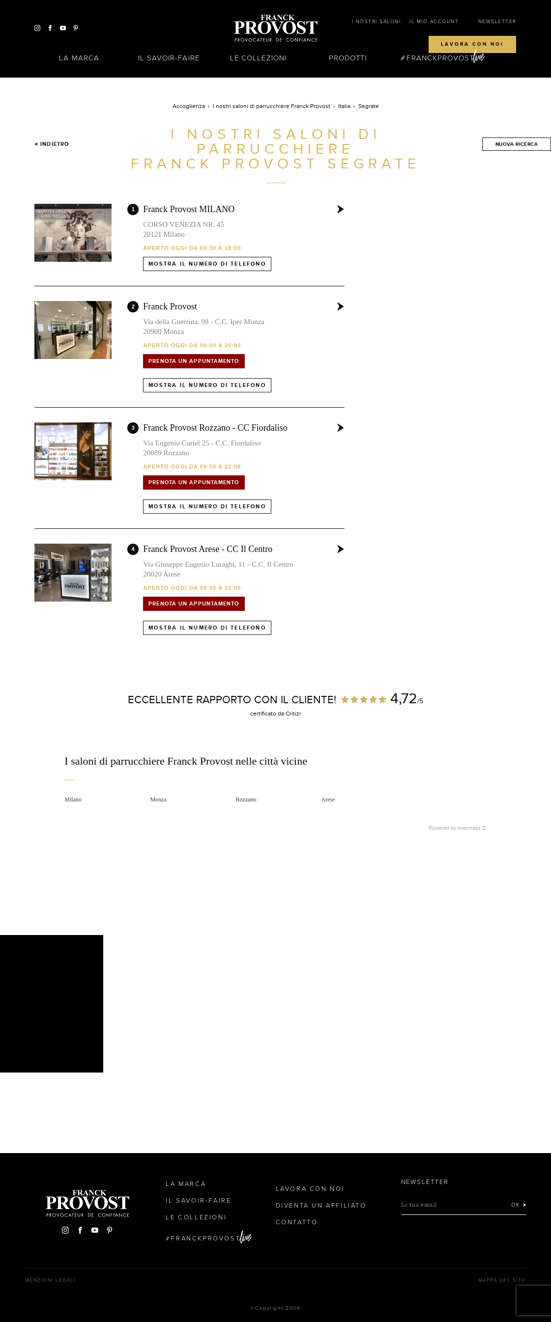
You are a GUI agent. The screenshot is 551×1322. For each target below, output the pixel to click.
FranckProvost (440, 58)
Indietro (51, 144)
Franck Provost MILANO (188, 209)
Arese (328, 799)
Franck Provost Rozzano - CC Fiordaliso (215, 428)
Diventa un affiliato (321, 1206)
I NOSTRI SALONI (376, 22)
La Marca (79, 58)
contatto (297, 1222)
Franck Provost (170, 306)
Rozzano (245, 799)
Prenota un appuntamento (193, 361)
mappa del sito (502, 1280)
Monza (158, 799)
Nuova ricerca (516, 144)
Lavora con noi (472, 44)
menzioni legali (50, 1280)
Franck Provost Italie (276, 28)
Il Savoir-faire (169, 58)
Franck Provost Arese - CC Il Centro (207, 549)
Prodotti (348, 58)
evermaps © (472, 828)
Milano (73, 799)
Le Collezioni (258, 58)
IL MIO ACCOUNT (434, 22)
